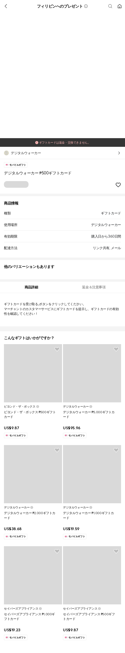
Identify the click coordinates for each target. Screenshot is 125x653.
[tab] (31, 287)
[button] (86, 6)
